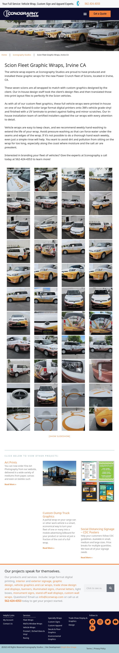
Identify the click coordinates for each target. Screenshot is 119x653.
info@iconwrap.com (51, 597)
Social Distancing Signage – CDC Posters (97, 530)
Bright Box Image (68, 647)
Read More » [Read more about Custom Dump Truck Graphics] (48, 548)
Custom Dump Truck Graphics (56, 514)
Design (72, 625)
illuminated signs (43, 589)
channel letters (64, 589)
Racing (26, 638)
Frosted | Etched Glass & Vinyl (34, 633)
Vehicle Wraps (29, 627)
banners (26, 589)
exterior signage (41, 581)
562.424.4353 (92, 3)
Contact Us (8, 623)
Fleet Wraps (28, 620)
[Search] (110, 588)
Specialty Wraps (55, 618)
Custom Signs (54, 621)
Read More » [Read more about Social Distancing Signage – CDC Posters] (87, 557)
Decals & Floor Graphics (54, 631)
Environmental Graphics (54, 638)
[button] (85, 13)
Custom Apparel (55, 625)
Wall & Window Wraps (32, 623)
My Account (8, 620)
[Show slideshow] (59, 436)
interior (20, 581)
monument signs (23, 593)
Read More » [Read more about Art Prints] (10, 484)
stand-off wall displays (49, 593)
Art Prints (11, 462)
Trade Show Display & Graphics (78, 619)
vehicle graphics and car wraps (33, 585)
